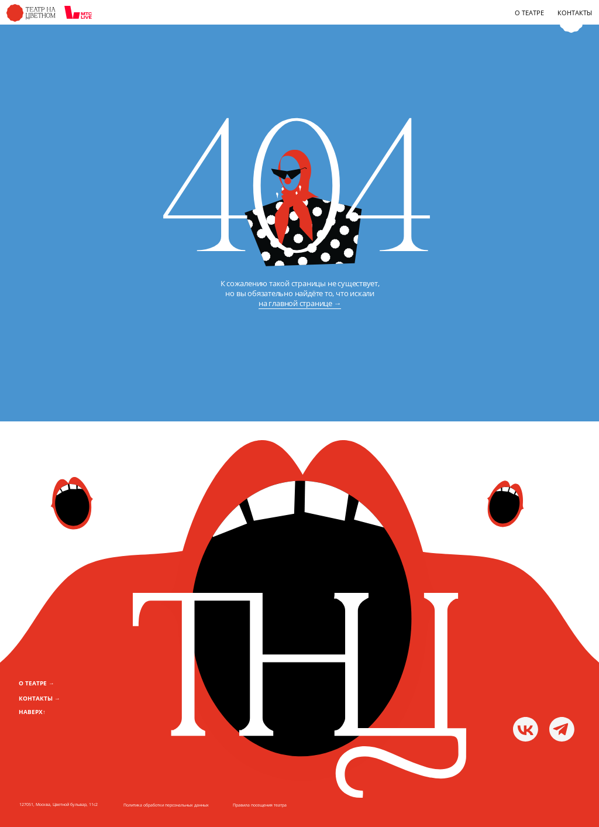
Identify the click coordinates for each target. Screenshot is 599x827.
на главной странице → (300, 303)
